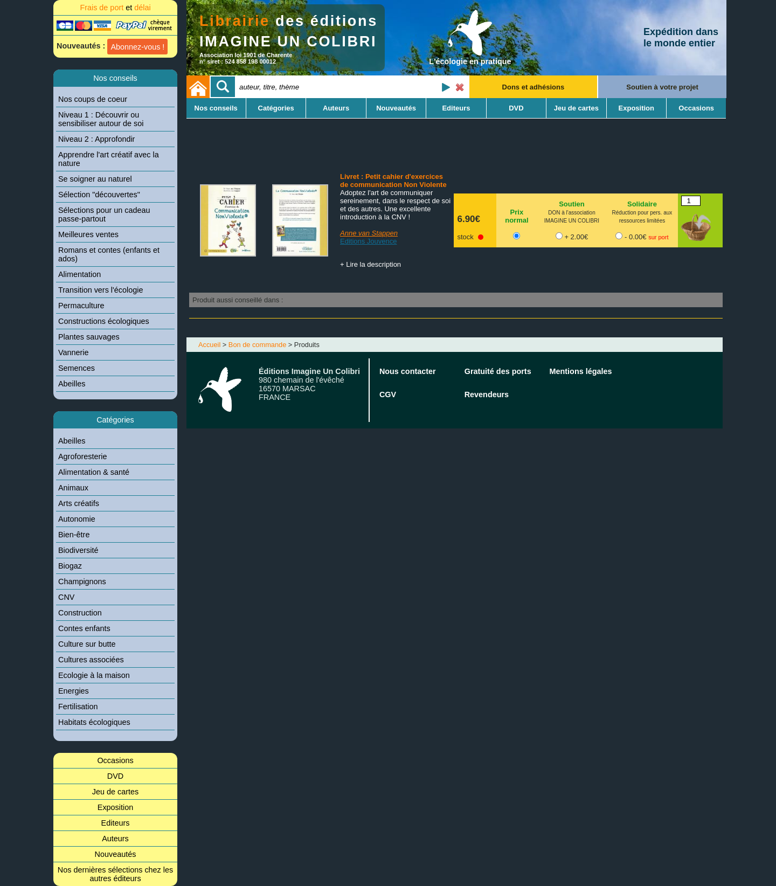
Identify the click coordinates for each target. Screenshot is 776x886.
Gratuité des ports (498, 371)
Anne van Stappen (369, 233)
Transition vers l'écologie (100, 290)
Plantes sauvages (89, 337)
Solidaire (642, 204)
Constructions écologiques (103, 321)
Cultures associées (91, 659)
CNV (66, 597)
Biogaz (70, 566)
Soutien (572, 204)
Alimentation (79, 274)
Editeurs (115, 823)
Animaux (73, 487)
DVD (115, 776)
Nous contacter (407, 371)
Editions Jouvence (368, 241)
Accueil (209, 345)
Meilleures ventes (88, 234)
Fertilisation (78, 706)
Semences (76, 368)
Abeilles (71, 383)
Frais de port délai (115, 7)
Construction (80, 612)
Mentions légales (581, 371)
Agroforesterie (82, 456)
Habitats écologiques (94, 722)
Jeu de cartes (115, 791)
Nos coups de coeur (92, 99)
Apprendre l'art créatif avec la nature (108, 159)
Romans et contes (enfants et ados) (109, 254)
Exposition (115, 807)
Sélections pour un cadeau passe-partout (104, 214)
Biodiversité (78, 550)
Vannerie (73, 352)
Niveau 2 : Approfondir (96, 139)
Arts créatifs (78, 503)
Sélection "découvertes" (99, 194)
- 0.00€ (646, 237)
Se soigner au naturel (95, 179)
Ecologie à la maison (94, 675)
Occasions (115, 760)
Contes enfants (84, 628)
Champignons (82, 581)
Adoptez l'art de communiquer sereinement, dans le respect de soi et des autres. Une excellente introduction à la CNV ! (395, 205)
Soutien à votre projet (662, 87)
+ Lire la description (370, 264)
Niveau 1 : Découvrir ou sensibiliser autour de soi (100, 119)
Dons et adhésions (533, 87)
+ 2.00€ (576, 237)
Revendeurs (487, 394)
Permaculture (81, 305)
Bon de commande (257, 345)
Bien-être (73, 534)
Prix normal (516, 216)
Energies (73, 691)
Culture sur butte (86, 644)
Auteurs (115, 838)
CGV (387, 394)
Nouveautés (115, 854)
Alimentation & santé (93, 472)
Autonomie (76, 519)
